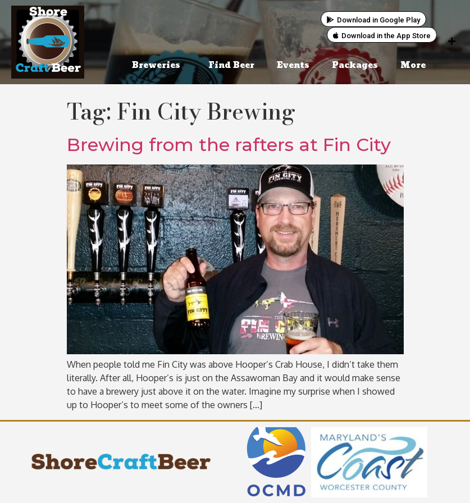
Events (293, 65)
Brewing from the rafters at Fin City (229, 145)
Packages (355, 65)
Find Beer (231, 65)
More (415, 65)
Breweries (159, 65)
